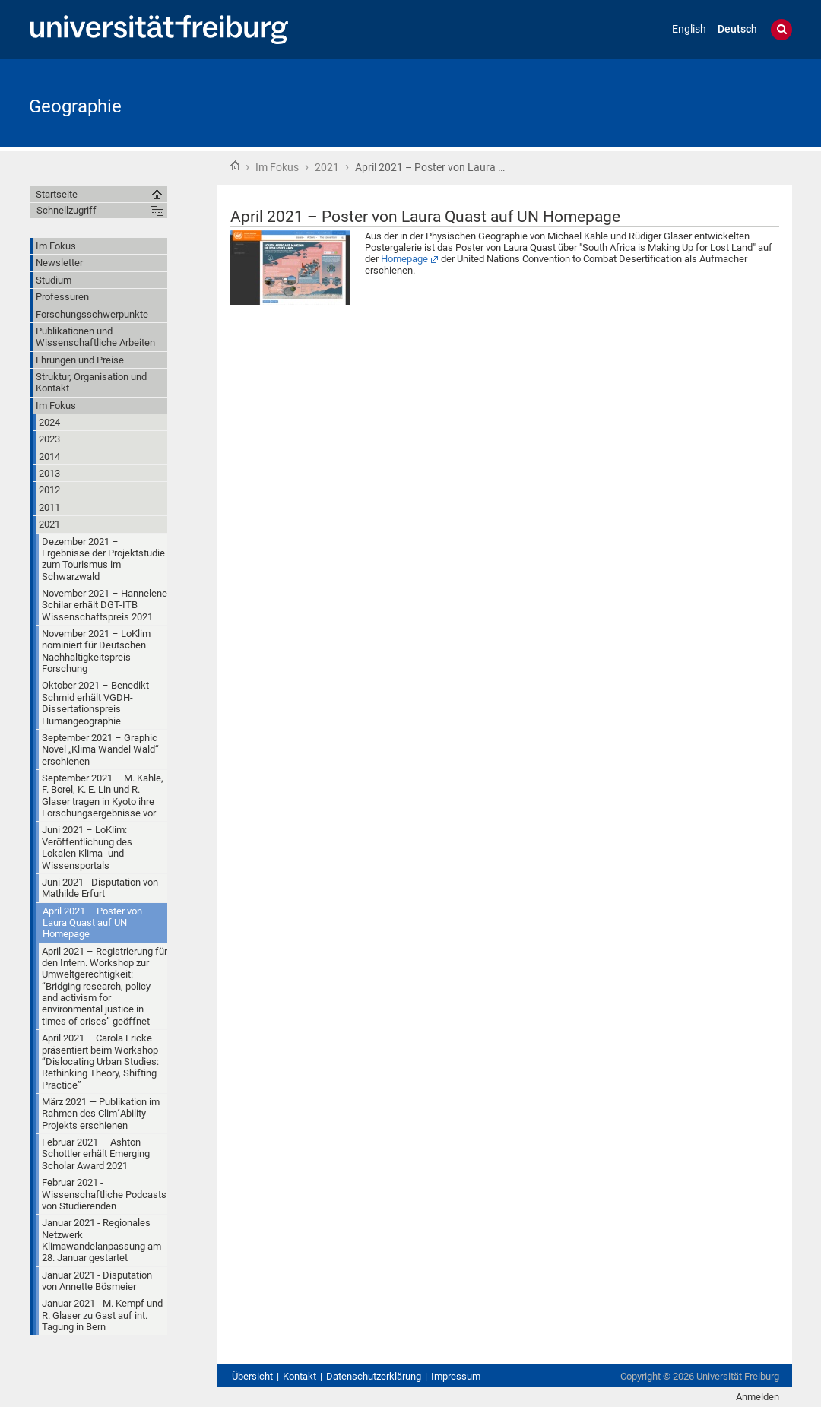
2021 (327, 167)
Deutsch (737, 29)
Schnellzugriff (66, 210)
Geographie (75, 106)
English (689, 29)
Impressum (455, 1376)
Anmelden (757, 1396)
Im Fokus (277, 167)
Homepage (404, 259)
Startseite (234, 165)
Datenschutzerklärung (373, 1376)
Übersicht (252, 1376)
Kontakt (299, 1376)
